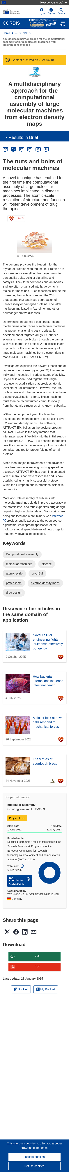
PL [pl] (46, 149)
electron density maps (45, 583)
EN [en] (13, 149)
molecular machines (19, 564)
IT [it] (38, 149)
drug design (14, 592)
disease (47, 564)
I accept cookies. (34, 1156)
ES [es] (21, 149)
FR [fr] (29, 149)
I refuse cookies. (34, 1166)
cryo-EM (37, 573)
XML (37, 956)
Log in (42, 11)
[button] (51, 11)
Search (61, 11)
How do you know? (53, 2)
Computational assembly (22, 554)
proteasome (14, 583)
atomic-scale (14, 573)
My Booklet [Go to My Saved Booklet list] (45, 989)
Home (6, 33)
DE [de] (5, 149)
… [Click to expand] (16, 33)
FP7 (25, 33)
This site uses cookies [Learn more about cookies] (22, 1143)
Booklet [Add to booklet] (21, 989)
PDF (37, 966)
